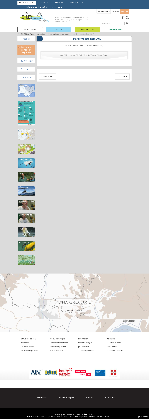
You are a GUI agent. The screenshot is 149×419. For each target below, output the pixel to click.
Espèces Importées (58, 346)
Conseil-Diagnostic (29, 350)
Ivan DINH (88, 414)
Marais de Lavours (115, 350)
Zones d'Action (27, 346)
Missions (59, 3)
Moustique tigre (85, 342)
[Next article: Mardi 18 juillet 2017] (122, 76)
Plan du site (42, 397)
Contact (89, 397)
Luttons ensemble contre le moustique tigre (44, 7)
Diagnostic (124, 11)
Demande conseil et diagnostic (26, 50)
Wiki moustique (56, 350)
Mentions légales (66, 397)
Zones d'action (75, 3)
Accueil (26, 38)
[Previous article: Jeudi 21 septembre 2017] (47, 76)
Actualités (115, 11)
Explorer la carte (74, 302)
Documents (26, 77)
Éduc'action (83, 338)
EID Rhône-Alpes (27, 3)
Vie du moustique (57, 338)
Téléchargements (86, 350)
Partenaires (26, 69)
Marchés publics (104, 11)
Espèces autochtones (59, 342)
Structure (45, 3)
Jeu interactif (26, 60)
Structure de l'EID (28, 338)
